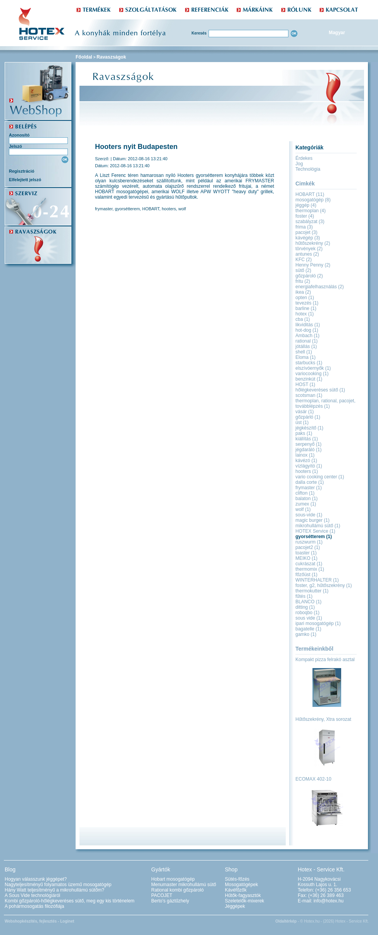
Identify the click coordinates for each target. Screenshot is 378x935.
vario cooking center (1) (319, 477)
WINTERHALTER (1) (317, 580)
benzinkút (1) (308, 379)
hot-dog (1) (306, 330)
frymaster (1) (308, 487)
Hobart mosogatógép (173, 879)
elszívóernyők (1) (313, 368)
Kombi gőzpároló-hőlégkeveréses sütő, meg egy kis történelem (70, 901)
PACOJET (161, 895)
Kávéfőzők (236, 890)
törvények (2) (309, 248)
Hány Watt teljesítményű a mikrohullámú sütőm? (54, 890)
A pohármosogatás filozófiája (34, 906)
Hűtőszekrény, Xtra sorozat (323, 719)
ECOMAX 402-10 (313, 779)
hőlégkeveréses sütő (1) (320, 390)
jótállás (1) (306, 346)
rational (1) (306, 341)
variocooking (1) (311, 373)
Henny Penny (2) (312, 265)
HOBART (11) (309, 194)
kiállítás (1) (306, 439)
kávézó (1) (306, 460)
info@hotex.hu (329, 901)
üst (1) (302, 422)
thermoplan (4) (310, 210)
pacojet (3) (306, 232)
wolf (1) (303, 509)
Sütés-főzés (237, 879)
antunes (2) (307, 254)
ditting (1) (305, 607)
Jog (299, 163)
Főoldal (84, 57)
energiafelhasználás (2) (319, 286)
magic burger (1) (312, 520)
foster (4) (304, 216)
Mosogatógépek (241, 884)
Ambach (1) (307, 335)
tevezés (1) (306, 303)
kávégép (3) (307, 238)
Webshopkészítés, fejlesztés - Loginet (39, 921)
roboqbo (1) (307, 612)
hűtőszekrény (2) (312, 243)
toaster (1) (306, 553)
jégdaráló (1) (308, 449)
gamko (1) (305, 634)
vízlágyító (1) (308, 466)
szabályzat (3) (309, 221)
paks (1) (303, 433)
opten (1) (304, 297)
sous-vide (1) (308, 515)
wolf (182, 208)
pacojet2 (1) (307, 547)
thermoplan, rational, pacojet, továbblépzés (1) (325, 403)
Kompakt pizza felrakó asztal (325, 659)
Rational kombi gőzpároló (177, 890)
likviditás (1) (307, 324)
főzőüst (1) (306, 574)
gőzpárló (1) (307, 417)
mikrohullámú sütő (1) (317, 525)
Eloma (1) (305, 357)
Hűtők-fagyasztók (243, 895)
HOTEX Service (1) (315, 531)
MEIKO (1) (306, 558)
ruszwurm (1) (309, 542)
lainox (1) (304, 455)
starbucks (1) (308, 362)
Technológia (307, 169)
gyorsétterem (127, 208)
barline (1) (305, 308)
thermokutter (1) (311, 591)
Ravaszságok (111, 57)
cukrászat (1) (308, 563)
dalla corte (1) (309, 482)
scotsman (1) (308, 395)
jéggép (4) (305, 205)
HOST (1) (305, 384)
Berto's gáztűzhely (170, 901)
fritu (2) (302, 281)
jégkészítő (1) (309, 428)
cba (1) (302, 319)
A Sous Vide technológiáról (32, 895)
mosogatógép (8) (313, 200)
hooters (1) (306, 471)
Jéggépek (235, 906)
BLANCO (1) (308, 601)
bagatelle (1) (308, 629)
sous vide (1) (308, 618)
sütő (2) (303, 270)
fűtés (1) (303, 596)
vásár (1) (304, 411)
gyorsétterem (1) (313, 536)
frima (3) (304, 227)
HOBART (150, 208)
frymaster (103, 208)
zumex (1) (305, 504)
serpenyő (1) (308, 444)
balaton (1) (306, 498)
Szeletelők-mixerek (244, 901)
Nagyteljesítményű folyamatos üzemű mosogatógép (58, 884)
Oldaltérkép (286, 921)
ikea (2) (303, 292)
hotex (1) (304, 314)
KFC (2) (303, 259)
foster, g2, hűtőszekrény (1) (323, 585)
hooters (169, 208)
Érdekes (303, 158)
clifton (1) (304, 493)
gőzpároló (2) (309, 276)
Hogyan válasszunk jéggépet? (36, 879)
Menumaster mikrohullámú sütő (183, 884)
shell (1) (303, 352)
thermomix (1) (309, 569)
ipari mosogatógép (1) (318, 623)
